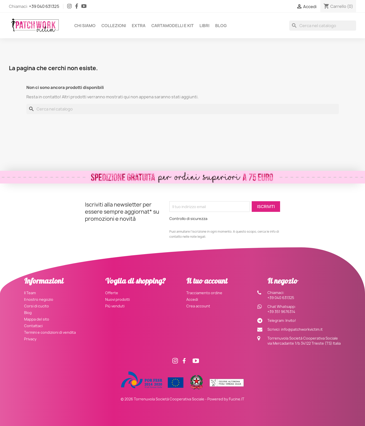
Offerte (111, 292)
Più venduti (114, 306)
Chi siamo (85, 25)
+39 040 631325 (44, 6)
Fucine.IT (236, 399)
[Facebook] (77, 7)
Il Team (30, 292)
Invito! (290, 320)
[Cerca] (322, 26)
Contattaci (33, 325)
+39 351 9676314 (281, 311)
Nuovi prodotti (117, 299)
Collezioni (113, 25)
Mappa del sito (36, 319)
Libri (204, 25)
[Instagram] (69, 7)
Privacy (30, 339)
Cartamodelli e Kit (172, 25)
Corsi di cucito (36, 306)
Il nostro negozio (38, 299)
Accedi (192, 299)
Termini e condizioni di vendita (50, 332)
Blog (221, 25)
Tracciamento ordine (204, 292)
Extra (138, 25)
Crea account (198, 306)
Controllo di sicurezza (188, 218)
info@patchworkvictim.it (302, 329)
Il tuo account (206, 282)
